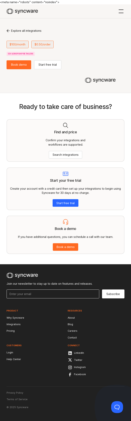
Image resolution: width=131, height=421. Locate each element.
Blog (70, 324)
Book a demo (66, 247)
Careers (72, 330)
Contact (72, 337)
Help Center (14, 359)
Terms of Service (17, 399)
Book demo (19, 64)
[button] (120, 11)
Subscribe (113, 294)
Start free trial (48, 64)
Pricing (11, 330)
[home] (22, 11)
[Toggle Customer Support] (117, 407)
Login (10, 352)
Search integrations (66, 154)
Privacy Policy (15, 392)
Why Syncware (15, 317)
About (71, 317)
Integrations (14, 324)
